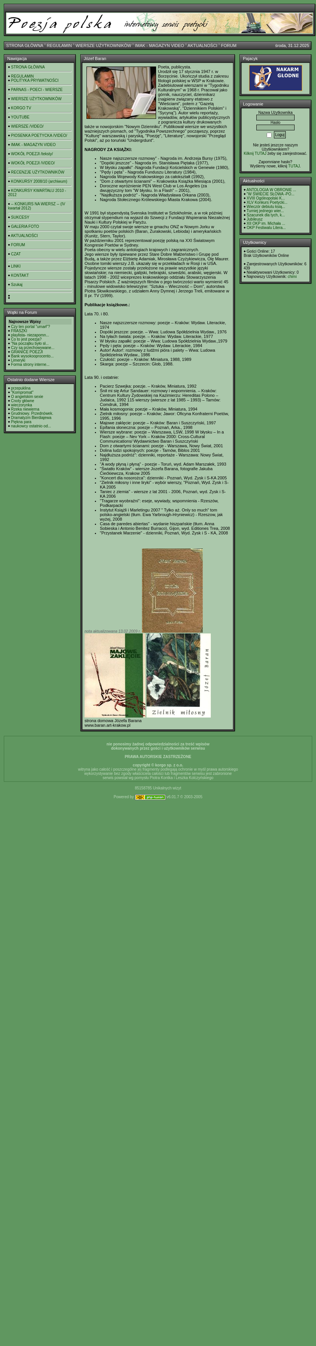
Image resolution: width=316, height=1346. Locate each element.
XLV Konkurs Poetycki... (267, 202)
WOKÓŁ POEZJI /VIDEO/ (33, 163)
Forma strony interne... (30, 364)
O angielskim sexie (27, 397)
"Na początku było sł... (30, 343)
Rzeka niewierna (25, 409)
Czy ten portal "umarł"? (30, 327)
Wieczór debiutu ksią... (266, 207)
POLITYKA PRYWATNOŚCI (35, 80)
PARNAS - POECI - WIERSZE (37, 90)
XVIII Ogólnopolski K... (266, 198)
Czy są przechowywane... (32, 348)
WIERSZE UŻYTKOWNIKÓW (103, 45)
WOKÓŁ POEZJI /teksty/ (32, 154)
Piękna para (21, 422)
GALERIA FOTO (25, 226)
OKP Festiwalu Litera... (266, 228)
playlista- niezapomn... (30, 335)
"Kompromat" (22, 392)
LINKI (16, 266)
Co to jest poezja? (26, 339)
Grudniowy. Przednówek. (32, 413)
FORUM (228, 45)
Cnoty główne (22, 401)
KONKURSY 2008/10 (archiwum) (39, 181)
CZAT (16, 254)
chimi (292, 276)
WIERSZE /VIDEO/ (27, 126)
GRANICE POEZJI (27, 352)
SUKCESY (20, 217)
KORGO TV (21, 108)
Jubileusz (255, 219)
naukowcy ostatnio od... (31, 426)
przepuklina (21, 388)
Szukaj (17, 285)
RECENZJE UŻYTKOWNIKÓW (37, 172)
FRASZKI (19, 331)
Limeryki (18, 360)
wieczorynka (21, 405)
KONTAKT (20, 275)
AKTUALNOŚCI (202, 45)
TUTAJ (294, 166)
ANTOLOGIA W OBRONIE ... (271, 190)
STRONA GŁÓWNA (24, 45)
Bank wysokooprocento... (32, 356)
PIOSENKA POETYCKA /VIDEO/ (39, 135)
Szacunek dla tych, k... (266, 215)
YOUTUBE (20, 117)
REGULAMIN (59, 45)
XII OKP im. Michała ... (266, 223)
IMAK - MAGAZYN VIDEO (159, 45)
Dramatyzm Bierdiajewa (31, 418)
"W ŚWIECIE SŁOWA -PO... (271, 194)
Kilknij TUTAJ (255, 153)
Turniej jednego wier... (265, 211)
